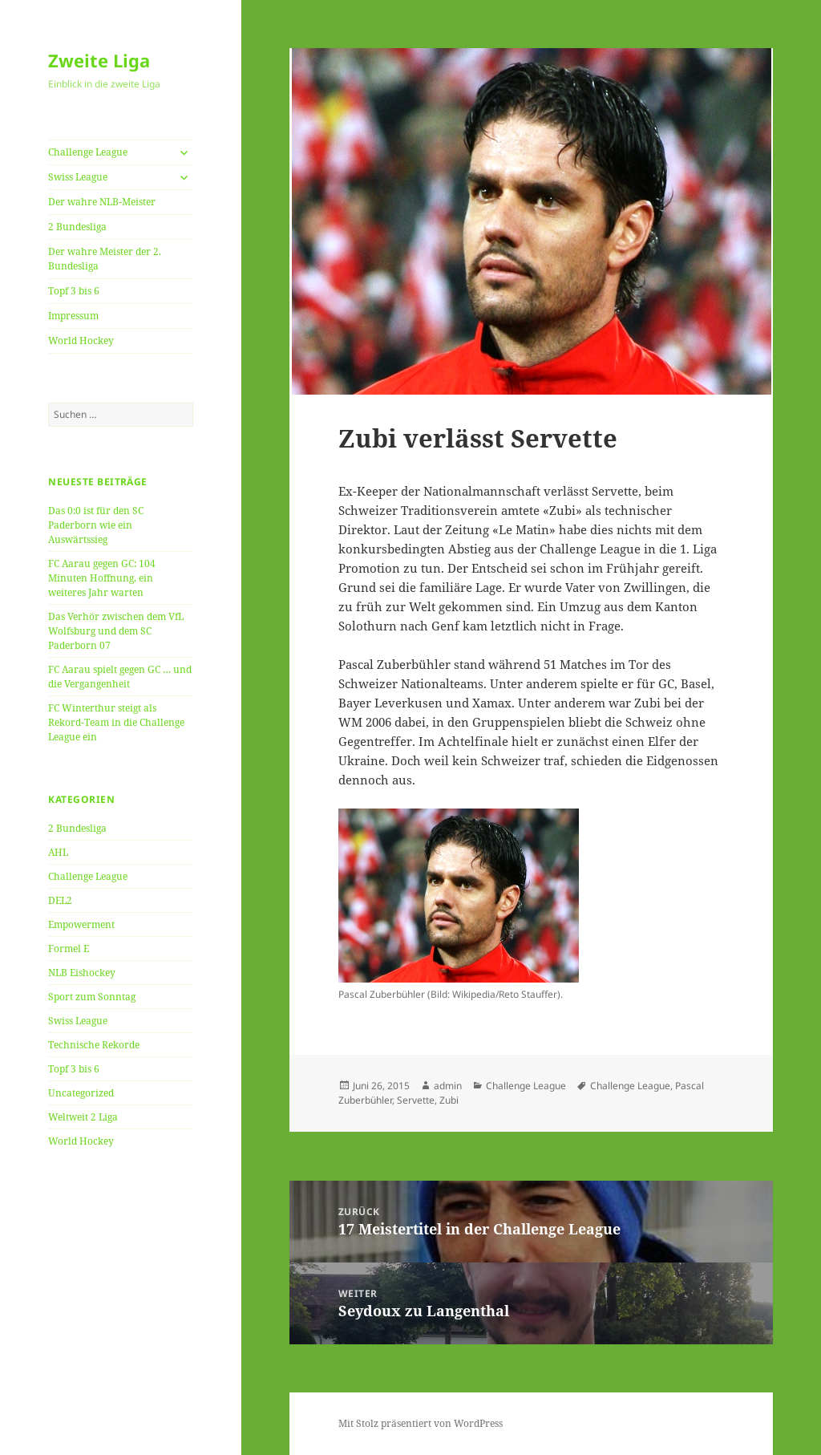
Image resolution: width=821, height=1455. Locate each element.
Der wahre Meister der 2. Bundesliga (104, 259)
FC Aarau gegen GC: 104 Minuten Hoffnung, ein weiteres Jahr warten (102, 578)
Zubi (449, 1100)
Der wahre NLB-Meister (102, 202)
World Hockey (81, 340)
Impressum (73, 315)
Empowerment (81, 924)
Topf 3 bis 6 (73, 291)
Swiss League (77, 177)
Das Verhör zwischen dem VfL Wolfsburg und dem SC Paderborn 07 (116, 631)
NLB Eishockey (81, 972)
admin (448, 1085)
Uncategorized (81, 1093)
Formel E (68, 948)
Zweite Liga (99, 60)
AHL (58, 852)
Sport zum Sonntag (91, 996)
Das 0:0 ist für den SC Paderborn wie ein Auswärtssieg (96, 525)
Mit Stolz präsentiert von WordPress (420, 1423)
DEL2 (60, 900)
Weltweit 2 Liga (83, 1117)
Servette (416, 1100)
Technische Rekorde (94, 1045)
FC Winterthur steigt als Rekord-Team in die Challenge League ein (116, 722)
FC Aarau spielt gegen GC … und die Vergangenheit (120, 677)
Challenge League (87, 152)
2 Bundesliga (77, 226)
